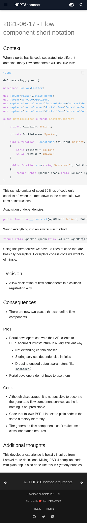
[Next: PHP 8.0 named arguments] (52, 482)
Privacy (37, 508)
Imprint (50, 508)
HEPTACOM (54, 501)
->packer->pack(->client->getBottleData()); (45, 239)
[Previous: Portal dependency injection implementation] (5, 482)
